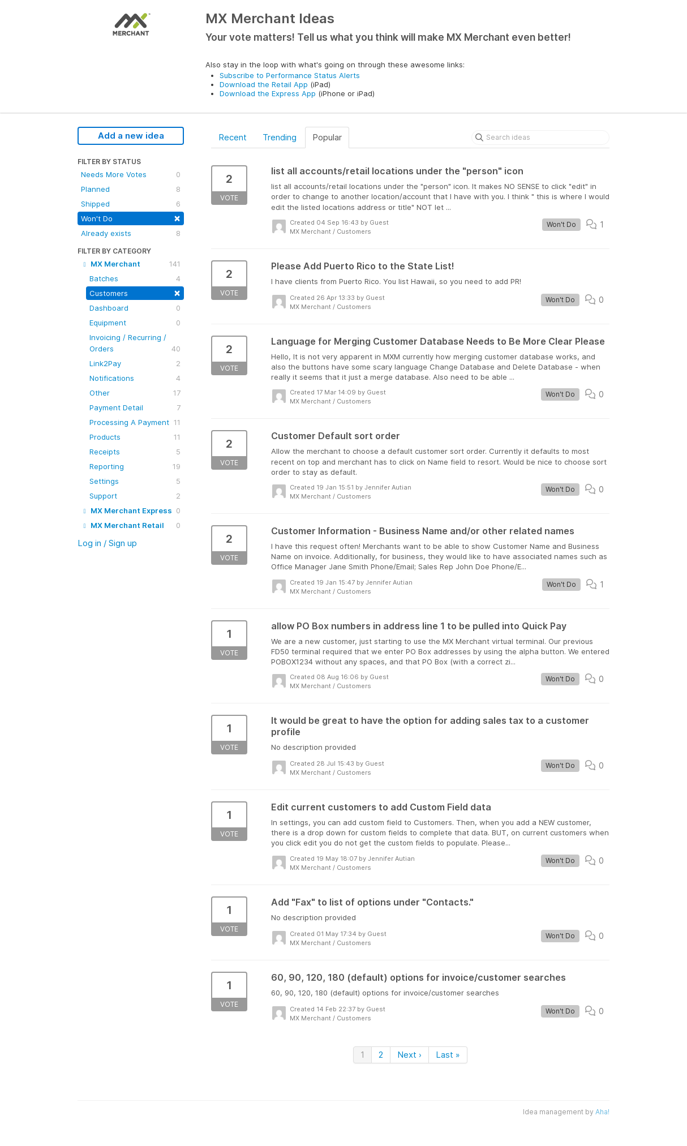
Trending (280, 137)
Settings (135, 481)
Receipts (135, 451)
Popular (327, 137)
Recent (232, 137)
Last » (448, 1054)
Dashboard (135, 308)
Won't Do (131, 218)
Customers (135, 292)
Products (135, 437)
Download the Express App (268, 93)
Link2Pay (135, 363)
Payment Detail (135, 407)
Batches (135, 278)
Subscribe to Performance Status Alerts (290, 75)
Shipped (131, 203)
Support (135, 495)
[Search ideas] (540, 137)
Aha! (602, 1112)
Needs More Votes (131, 174)
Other (135, 392)
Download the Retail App (264, 84)
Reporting (135, 466)
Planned (131, 189)
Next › (409, 1054)
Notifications (135, 378)
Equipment (135, 322)
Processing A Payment (135, 422)
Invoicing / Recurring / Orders (135, 343)
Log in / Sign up (107, 543)
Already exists (131, 233)
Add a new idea (131, 135)
